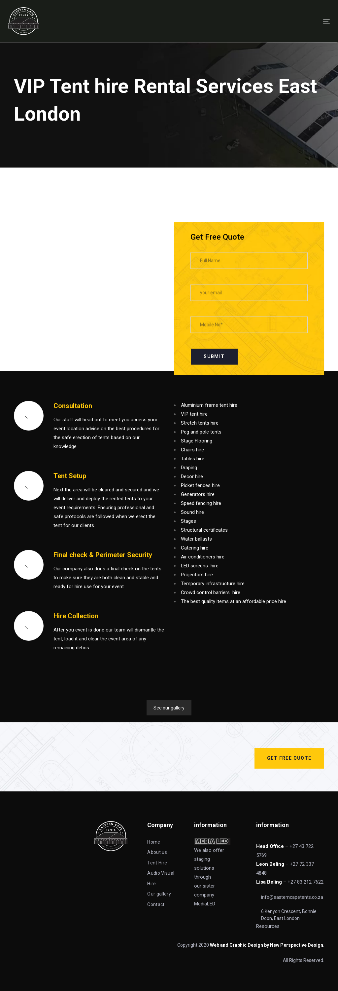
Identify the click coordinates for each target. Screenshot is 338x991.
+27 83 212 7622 (305, 882)
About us (157, 852)
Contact (155, 904)
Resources (268, 926)
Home (153, 842)
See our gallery (169, 707)
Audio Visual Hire (160, 878)
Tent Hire (157, 862)
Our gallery (159, 893)
